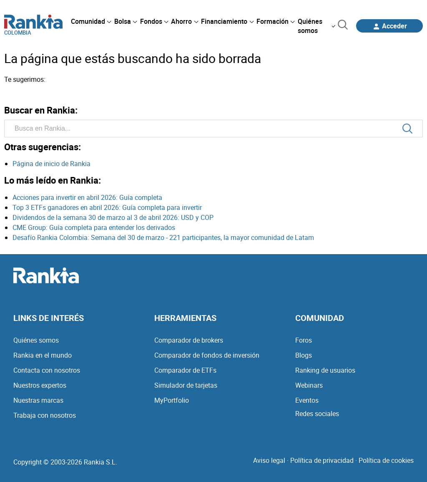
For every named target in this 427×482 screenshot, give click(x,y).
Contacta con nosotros (46, 370)
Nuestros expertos (39, 385)
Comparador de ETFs (185, 370)
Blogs (303, 355)
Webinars (309, 385)
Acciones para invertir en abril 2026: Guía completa (87, 197)
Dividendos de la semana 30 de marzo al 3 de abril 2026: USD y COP (113, 217)
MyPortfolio (171, 400)
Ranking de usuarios (325, 370)
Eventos (307, 400)
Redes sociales (317, 413)
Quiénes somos (36, 340)
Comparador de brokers (188, 340)
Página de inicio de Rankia (51, 163)
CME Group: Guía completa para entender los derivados (94, 227)
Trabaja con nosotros (44, 415)
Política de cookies (386, 460)
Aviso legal (269, 460)
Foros (303, 340)
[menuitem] (91, 21)
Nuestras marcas (38, 400)
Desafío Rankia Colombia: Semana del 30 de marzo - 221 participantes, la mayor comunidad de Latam (163, 237)
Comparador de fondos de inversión (206, 355)
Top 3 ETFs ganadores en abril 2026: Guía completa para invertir (107, 207)
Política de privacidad (322, 460)
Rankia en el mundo (42, 355)
